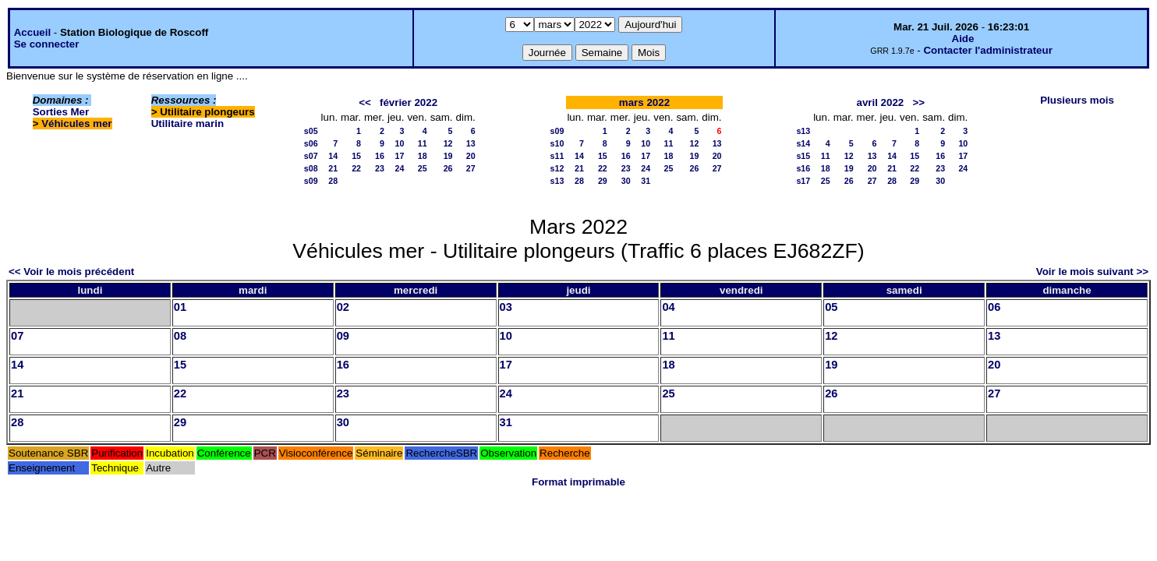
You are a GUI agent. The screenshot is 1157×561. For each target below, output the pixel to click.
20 (471, 156)
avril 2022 (880, 102)
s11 (557, 156)
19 (448, 156)
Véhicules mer (76, 123)
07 (17, 336)
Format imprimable (578, 482)
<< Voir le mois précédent (71, 271)
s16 (803, 168)
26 (448, 168)
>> (918, 102)
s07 (311, 156)
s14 (803, 143)
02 (343, 307)
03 (506, 307)
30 (626, 180)
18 (422, 156)
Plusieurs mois (1077, 100)
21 (333, 168)
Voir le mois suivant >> (1092, 271)
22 (356, 168)
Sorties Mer (61, 112)
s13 (557, 180)
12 (448, 143)
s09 (311, 180)
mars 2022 (644, 102)
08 (180, 336)
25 (422, 168)
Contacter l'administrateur (987, 50)
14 (333, 156)
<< (365, 102)
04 (668, 307)
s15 (803, 156)
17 (400, 156)
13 (471, 143)
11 (422, 143)
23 (379, 168)
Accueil (32, 32)
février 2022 (408, 102)
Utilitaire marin (187, 123)
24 (400, 168)
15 (356, 156)
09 (343, 336)
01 (180, 307)
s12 (557, 168)
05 (831, 307)
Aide (963, 38)
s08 (311, 168)
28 (333, 180)
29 (602, 180)
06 (994, 307)
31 (645, 180)
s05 (311, 131)
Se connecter (47, 44)
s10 (557, 143)
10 (400, 143)
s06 (311, 143)
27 (471, 168)
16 (379, 156)
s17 (803, 180)
